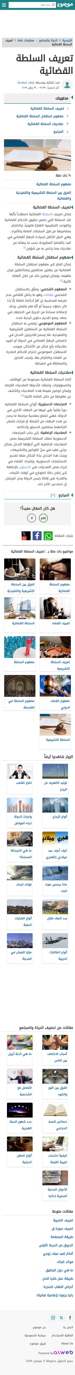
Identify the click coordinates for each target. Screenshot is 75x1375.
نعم (43, 518)
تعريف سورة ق (62, 1229)
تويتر (26, 535)
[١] (25, 247)
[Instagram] (53, 1318)
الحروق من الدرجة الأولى (56, 1245)
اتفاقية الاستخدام (62, 1335)
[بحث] (53, 5)
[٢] (61, 280)
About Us (67, 1343)
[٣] (22, 395)
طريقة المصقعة (62, 1237)
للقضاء (48, 295)
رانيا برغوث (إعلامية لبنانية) (55, 1295)
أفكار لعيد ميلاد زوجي (58, 1254)
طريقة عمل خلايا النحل (57, 1279)
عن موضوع (39, 1327)
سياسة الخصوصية (35, 1335)
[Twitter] (61, 1318)
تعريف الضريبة (63, 1220)
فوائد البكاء (65, 1262)
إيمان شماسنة (25, 82)
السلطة (47, 214)
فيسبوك (37, 535)
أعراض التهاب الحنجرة (58, 1287)
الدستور (25, 467)
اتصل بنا (68, 1327)
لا (32, 518)
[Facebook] (70, 1318)
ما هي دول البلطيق (59, 1270)
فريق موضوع (38, 1343)
